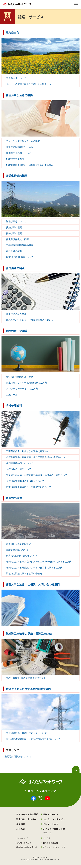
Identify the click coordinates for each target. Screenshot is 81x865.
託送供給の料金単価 (16, 314)
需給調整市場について (17, 549)
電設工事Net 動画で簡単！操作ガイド (26, 678)
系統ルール (11, 394)
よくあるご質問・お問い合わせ (54, 831)
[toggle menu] (76, 4)
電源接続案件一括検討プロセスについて (26, 733)
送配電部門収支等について (18, 756)
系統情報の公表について (18, 469)
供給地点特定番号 (15, 158)
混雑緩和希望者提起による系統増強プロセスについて (33, 739)
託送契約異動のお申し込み (19, 147)
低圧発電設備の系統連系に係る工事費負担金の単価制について (37, 457)
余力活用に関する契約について (22, 555)
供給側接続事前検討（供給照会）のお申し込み (29, 164)
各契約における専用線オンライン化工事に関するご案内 (34, 567)
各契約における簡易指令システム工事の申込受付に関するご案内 (39, 561)
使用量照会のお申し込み (18, 153)
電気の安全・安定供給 (27, 814)
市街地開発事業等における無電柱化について (28, 487)
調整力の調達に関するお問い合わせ (24, 573)
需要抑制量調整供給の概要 (19, 245)
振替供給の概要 (14, 233)
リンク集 (46, 838)
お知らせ (20, 829)
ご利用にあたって (23, 842)
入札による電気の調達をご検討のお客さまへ (28, 84)
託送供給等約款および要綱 (19, 377)
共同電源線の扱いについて (19, 463)
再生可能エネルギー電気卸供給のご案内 (26, 382)
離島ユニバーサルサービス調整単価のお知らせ (29, 320)
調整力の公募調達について (19, 544)
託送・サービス (50, 814)
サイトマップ (22, 838)
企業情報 (20, 824)
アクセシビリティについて (54, 847)
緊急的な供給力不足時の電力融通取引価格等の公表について (36, 475)
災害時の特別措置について (19, 257)
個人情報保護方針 (50, 842)
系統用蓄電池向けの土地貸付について (25, 481)
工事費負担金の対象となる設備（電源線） (27, 451)
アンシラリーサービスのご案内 (22, 388)
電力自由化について (16, 78)
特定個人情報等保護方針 (26, 847)
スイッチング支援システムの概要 (23, 141)
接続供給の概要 (14, 227)
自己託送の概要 (14, 251)
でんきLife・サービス (54, 819)
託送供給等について (16, 221)
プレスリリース (50, 824)
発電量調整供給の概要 (17, 239)
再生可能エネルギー (26, 819)
